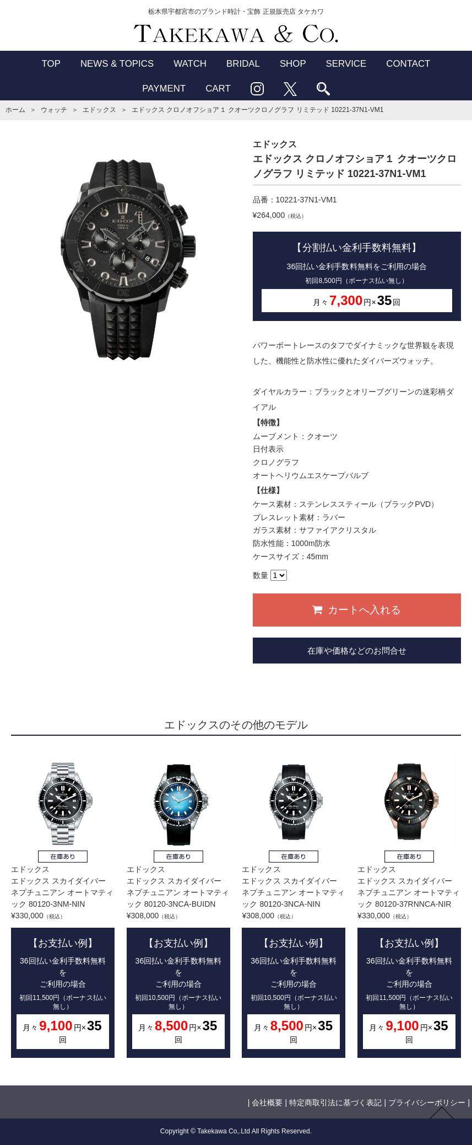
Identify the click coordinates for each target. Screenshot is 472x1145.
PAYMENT (164, 88)
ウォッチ (54, 110)
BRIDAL (243, 63)
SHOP (293, 63)
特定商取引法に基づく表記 (335, 1102)
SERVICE (346, 63)
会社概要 (267, 1102)
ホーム (15, 110)
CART (218, 88)
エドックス (99, 110)
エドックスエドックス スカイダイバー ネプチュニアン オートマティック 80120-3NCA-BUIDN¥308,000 (178, 905)
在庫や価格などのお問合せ (356, 650)
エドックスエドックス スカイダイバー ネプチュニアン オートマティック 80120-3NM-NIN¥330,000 (63, 905)
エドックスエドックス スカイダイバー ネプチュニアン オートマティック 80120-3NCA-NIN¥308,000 (293, 905)
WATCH (190, 63)
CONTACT (408, 63)
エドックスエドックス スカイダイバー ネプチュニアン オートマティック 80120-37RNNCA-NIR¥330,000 (409, 905)
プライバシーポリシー (426, 1102)
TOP (51, 63)
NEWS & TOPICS (117, 63)
